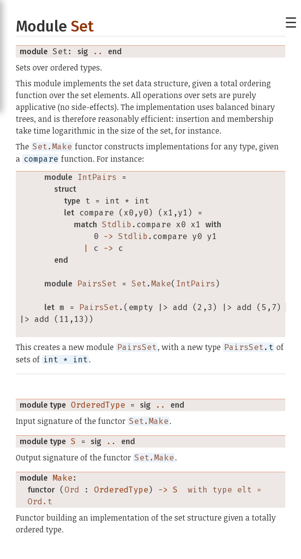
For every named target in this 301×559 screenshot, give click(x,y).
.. (98, 51)
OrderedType (98, 405)
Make (62, 478)
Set (82, 26)
